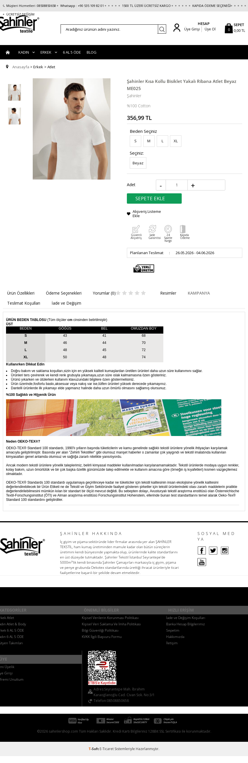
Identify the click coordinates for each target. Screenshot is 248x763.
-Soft (94, 750)
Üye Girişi (191, 29)
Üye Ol (210, 29)
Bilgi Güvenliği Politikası (100, 632)
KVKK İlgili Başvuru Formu (102, 638)
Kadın (23, 60)
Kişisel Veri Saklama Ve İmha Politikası (111, 625)
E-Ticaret (107, 750)
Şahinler (134, 102)
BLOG (91, 60)
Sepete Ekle (150, 204)
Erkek (45, 60)
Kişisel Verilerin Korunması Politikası (110, 619)
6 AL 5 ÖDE (72, 60)
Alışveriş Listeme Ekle (147, 219)
